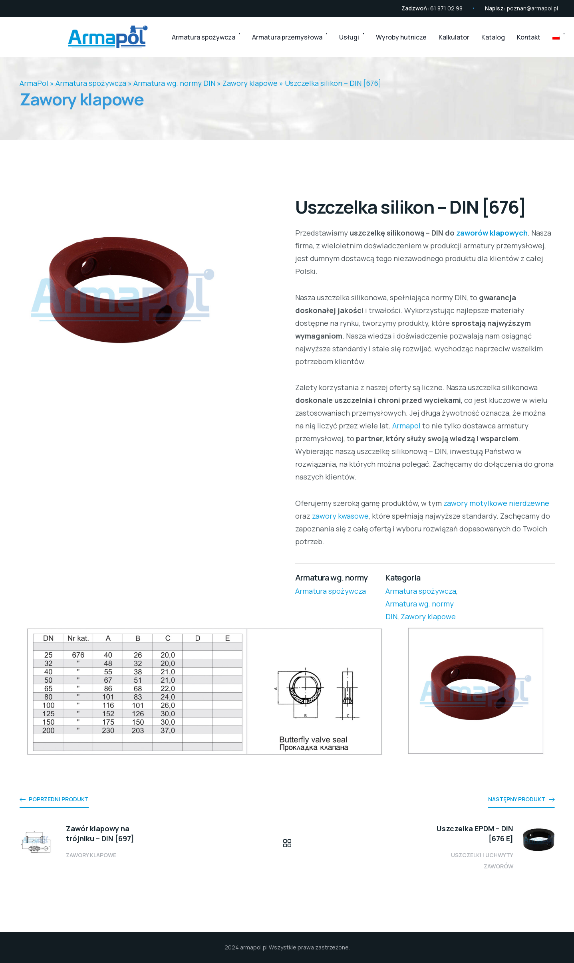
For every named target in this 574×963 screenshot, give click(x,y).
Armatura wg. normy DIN (174, 83)
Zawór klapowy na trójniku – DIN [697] (100, 833)
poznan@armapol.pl (532, 8)
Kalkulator (454, 37)
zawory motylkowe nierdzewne (496, 503)
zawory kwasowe (340, 516)
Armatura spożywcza (203, 37)
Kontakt (528, 37)
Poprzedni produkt (59, 799)
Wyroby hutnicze (401, 37)
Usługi (349, 37)
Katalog (493, 37)
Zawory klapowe (250, 83)
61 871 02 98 (446, 8)
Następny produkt (516, 799)
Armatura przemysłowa (287, 37)
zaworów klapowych (492, 233)
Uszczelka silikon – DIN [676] (333, 83)
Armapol (406, 425)
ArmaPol (34, 83)
